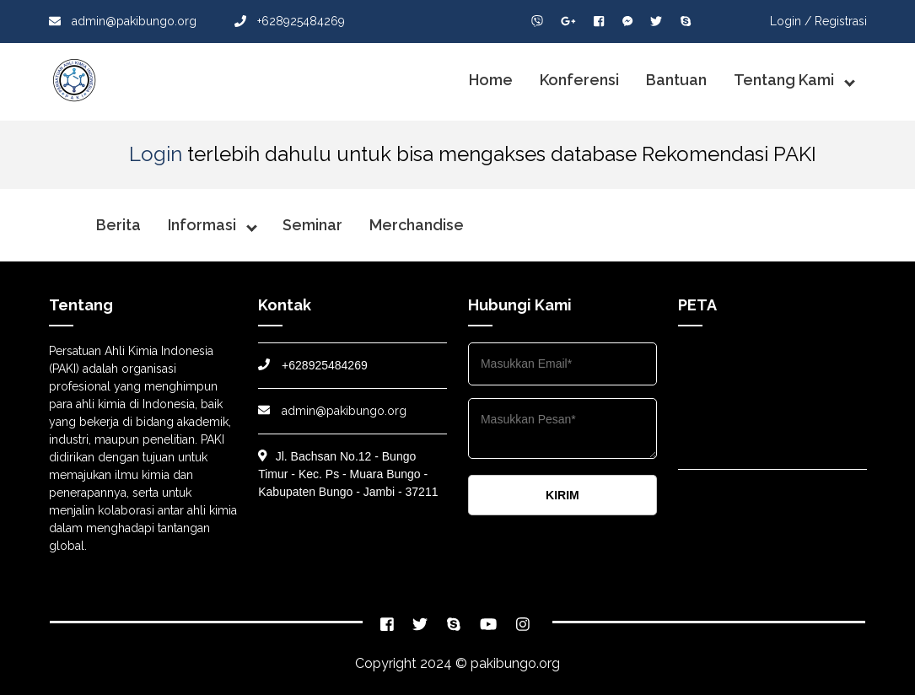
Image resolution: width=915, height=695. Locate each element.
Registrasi (841, 21)
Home (491, 80)
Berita (118, 225)
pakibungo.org (515, 663)
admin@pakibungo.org (122, 21)
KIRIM (562, 495)
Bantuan (676, 80)
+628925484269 (289, 21)
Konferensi (579, 80)
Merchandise (416, 225)
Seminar (312, 225)
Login (155, 154)
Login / (790, 21)
